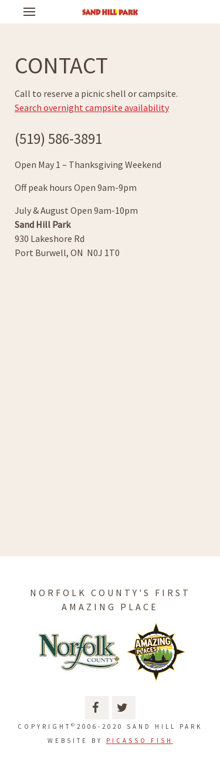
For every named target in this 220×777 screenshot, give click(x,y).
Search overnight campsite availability (92, 107)
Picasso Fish (139, 740)
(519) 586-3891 (58, 138)
